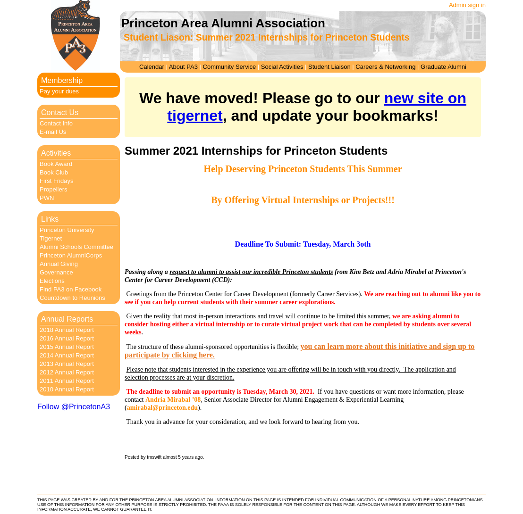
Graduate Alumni (443, 66)
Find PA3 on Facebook (70, 289)
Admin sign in (467, 4)
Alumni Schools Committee (76, 246)
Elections (52, 280)
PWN (47, 197)
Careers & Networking (385, 66)
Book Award (56, 163)
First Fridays (57, 180)
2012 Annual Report (67, 372)
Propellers (53, 189)
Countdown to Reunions (72, 297)
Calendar (151, 66)
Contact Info (56, 123)
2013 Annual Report (67, 363)
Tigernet (51, 238)
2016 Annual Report (67, 338)
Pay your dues (59, 91)
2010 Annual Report (67, 389)
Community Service (229, 66)
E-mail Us (53, 131)
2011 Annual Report (67, 380)
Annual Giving (59, 263)
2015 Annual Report (67, 346)
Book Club (54, 172)
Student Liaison (329, 66)
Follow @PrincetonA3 (73, 407)
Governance (56, 272)
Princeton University (67, 229)
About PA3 (183, 66)
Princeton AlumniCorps (71, 255)
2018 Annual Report (67, 329)
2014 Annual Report (67, 355)
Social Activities (282, 66)
